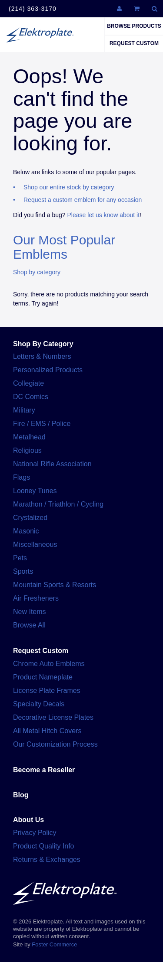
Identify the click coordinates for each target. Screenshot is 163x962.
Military (24, 410)
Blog (21, 795)
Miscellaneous (35, 544)
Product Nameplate (43, 677)
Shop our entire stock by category (68, 187)
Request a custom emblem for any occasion (82, 199)
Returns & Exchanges (46, 859)
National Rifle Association (52, 464)
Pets (20, 558)
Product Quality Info (43, 846)
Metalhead (29, 437)
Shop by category (36, 272)
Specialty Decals (38, 704)
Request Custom (134, 43)
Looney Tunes (35, 490)
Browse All (29, 625)
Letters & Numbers (42, 356)
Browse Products (134, 26)
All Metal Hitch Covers (47, 730)
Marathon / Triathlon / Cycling (58, 504)
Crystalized (30, 517)
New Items (29, 611)
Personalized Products (48, 370)
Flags (21, 477)
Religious (27, 450)
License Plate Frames (46, 690)
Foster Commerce (54, 944)
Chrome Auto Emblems (49, 663)
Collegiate (28, 383)
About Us (28, 819)
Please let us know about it (103, 214)
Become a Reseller (44, 770)
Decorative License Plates (53, 717)
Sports (23, 571)
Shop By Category (43, 344)
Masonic (26, 531)
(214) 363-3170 (33, 8)
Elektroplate (40, 34)
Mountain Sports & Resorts (54, 584)
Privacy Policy (35, 832)
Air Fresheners (36, 598)
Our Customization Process (55, 744)
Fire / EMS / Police (41, 423)
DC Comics (30, 396)
